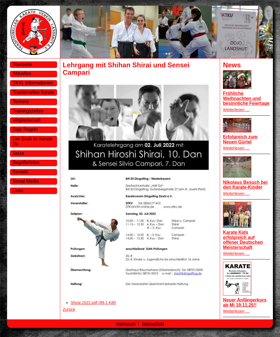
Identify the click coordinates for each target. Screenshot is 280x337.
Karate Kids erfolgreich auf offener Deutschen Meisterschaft (243, 240)
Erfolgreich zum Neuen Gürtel (240, 139)
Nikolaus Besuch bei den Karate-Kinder (245, 185)
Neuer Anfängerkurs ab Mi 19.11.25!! (244, 302)
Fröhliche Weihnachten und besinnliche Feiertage (246, 98)
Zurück (69, 309)
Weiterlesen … (236, 109)
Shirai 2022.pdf (93, 302)
